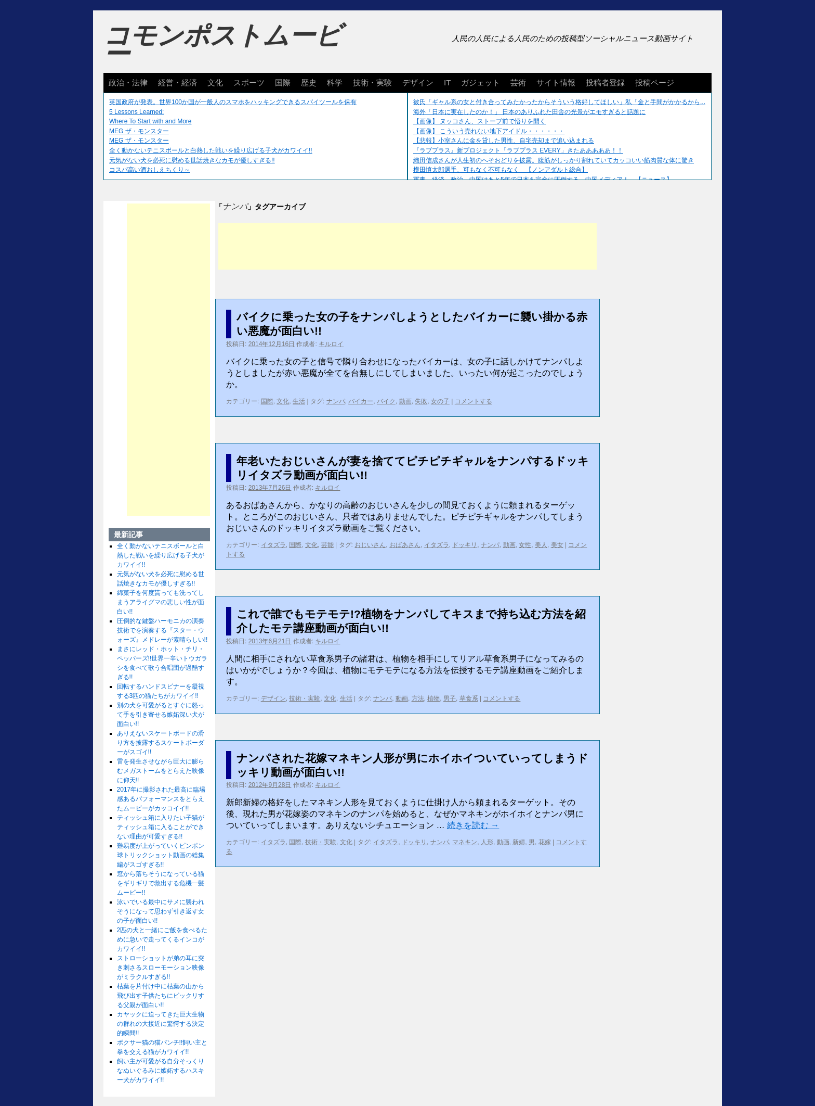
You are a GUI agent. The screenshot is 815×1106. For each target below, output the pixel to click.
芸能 (327, 545)
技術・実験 (372, 82)
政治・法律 (128, 82)
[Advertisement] (407, 246)
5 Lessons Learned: (136, 112)
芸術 (518, 82)
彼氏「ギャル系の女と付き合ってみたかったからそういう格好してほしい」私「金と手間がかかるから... (559, 102)
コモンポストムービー (222, 45)
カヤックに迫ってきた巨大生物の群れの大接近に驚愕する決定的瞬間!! (160, 1024)
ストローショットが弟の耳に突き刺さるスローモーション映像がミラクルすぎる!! (160, 968)
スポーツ (249, 82)
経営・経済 (177, 82)
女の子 (440, 401)
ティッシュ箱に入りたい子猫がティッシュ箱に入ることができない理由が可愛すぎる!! (160, 827)
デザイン (417, 82)
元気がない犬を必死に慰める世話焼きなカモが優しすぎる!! (192, 160)
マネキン (464, 842)
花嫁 (544, 842)
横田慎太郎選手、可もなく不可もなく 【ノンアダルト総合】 (500, 169)
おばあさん (404, 545)
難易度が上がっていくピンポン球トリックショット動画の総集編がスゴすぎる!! (160, 855)
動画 (405, 401)
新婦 (518, 842)
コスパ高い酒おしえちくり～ (149, 169)
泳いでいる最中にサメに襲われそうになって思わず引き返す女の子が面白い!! (160, 911)
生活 (299, 401)
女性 (525, 545)
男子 (449, 698)
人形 (487, 842)
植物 (433, 698)
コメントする (473, 401)
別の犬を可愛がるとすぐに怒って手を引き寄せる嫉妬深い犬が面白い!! (160, 715)
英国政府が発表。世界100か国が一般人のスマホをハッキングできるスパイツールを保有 (233, 102)
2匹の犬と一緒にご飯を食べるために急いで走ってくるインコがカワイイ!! (162, 939)
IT (447, 82)
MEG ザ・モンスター (139, 131)
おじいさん (370, 545)
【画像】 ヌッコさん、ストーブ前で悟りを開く (479, 121)
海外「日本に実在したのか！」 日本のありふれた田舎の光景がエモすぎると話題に (529, 112)
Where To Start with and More (150, 121)
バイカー (360, 401)
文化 (215, 82)
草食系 (468, 698)
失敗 (421, 401)
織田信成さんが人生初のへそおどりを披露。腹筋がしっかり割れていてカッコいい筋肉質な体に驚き (553, 160)
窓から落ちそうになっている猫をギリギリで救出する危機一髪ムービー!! (160, 883)
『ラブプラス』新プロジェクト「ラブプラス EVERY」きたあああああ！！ (518, 150)
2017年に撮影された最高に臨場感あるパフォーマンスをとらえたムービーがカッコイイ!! (161, 799)
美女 (557, 545)
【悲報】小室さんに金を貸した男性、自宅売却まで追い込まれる (503, 140)
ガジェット (480, 82)
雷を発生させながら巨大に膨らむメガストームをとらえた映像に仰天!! (160, 771)
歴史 (309, 82)
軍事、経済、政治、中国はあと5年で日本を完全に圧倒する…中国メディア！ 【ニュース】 (543, 179)
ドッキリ (464, 545)
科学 (335, 82)
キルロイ (331, 344)
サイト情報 (555, 82)
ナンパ (335, 401)
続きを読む (473, 825)
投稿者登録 (605, 82)
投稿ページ (654, 82)
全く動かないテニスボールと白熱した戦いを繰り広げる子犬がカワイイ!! (210, 150)
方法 (418, 698)
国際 (283, 82)
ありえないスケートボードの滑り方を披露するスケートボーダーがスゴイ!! (160, 743)
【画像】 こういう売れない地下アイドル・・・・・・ (488, 131)
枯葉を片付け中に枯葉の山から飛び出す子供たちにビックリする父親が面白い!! (160, 996)
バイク (386, 401)
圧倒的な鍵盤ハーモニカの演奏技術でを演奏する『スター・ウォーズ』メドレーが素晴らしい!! (162, 630)
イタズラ (273, 545)
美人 (541, 545)
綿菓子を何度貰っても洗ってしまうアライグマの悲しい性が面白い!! (160, 602)
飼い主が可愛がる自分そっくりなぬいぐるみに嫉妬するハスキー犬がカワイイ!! (160, 1071)
